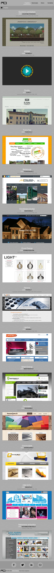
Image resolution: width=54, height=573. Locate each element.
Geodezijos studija (27, 209)
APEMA (27, 51)
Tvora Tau (27, 130)
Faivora (27, 288)
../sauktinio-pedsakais (29, 14)
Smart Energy (27, 367)
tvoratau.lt (28, 132)
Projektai (27, 3)
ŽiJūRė (27, 90)
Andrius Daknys (15, 571)
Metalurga (27, 169)
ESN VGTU (27, 485)
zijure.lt (28, 92)
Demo (42, 3)
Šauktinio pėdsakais (27, 12)
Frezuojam (27, 406)
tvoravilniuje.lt (29, 171)
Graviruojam (27, 445)
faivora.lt (29, 290)
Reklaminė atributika (27, 524)
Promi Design (27, 248)
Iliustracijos (35, 3)
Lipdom (27, 327)
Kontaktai (50, 3)
